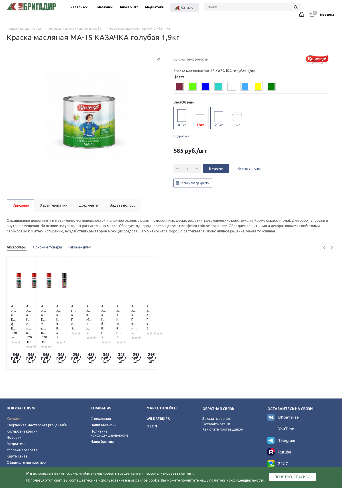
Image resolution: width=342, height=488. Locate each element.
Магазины (105, 7)
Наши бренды (102, 404)
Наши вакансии (103, 387)
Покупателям (21, 370)
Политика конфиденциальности (109, 395)
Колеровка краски (22, 393)
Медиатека (154, 7)
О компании (101, 381)
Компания (101, 370)
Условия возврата (22, 412)
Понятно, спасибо (292, 477)
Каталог (14, 381)
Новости (14, 400)
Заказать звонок (216, 381)
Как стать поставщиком (223, 391)
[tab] (179, 86)
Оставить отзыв (216, 386)
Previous (324, 248)
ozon (152, 388)
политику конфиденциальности (236, 480)
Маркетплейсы (162, 370)
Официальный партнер (26, 425)
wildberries (158, 381)
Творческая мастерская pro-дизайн (37, 387)
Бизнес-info (129, 7)
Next (331, 248)
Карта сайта (17, 418)
